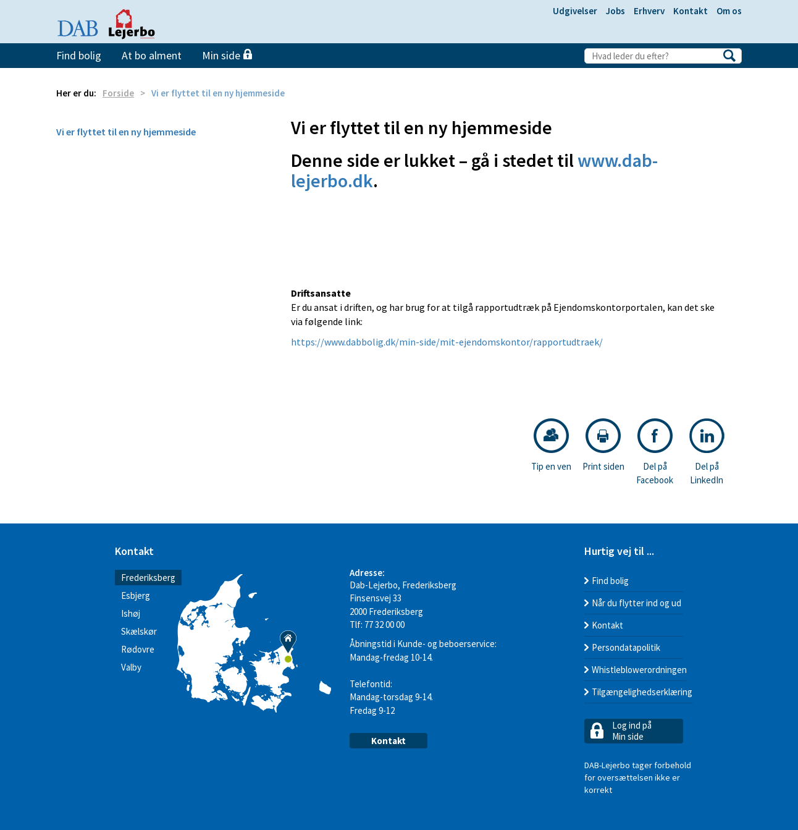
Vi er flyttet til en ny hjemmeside (126, 131)
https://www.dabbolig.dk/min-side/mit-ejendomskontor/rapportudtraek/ (447, 342)
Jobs (615, 11)
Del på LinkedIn (706, 451)
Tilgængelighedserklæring (642, 692)
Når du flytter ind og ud (636, 603)
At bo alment (152, 55)
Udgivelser (575, 11)
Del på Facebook (654, 451)
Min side (227, 55)
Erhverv (649, 11)
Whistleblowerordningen (639, 669)
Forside (118, 93)
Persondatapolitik (626, 647)
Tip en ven (551, 445)
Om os (729, 11)
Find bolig (78, 55)
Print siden (603, 445)
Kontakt (690, 11)
